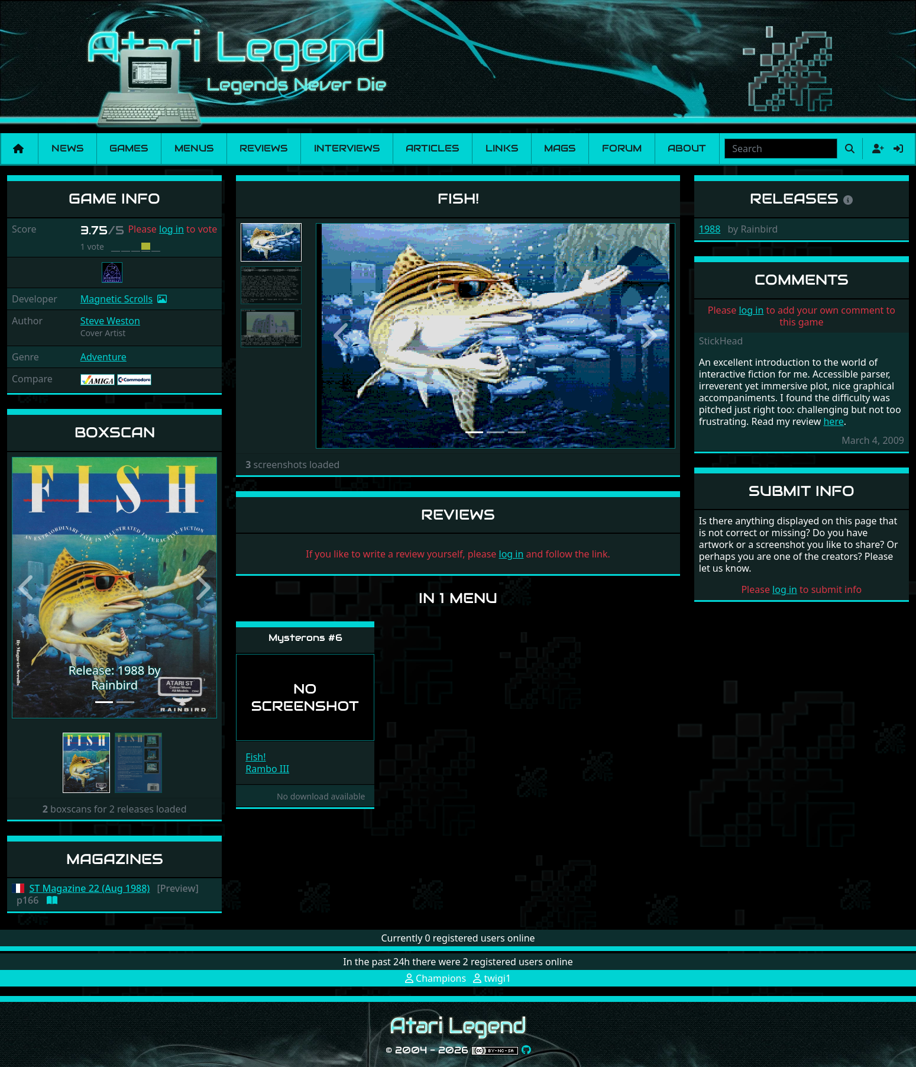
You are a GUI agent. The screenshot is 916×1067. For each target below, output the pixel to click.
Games (128, 148)
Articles (432, 148)
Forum (622, 148)
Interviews (347, 148)
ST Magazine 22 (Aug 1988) (90, 888)
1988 (710, 229)
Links (501, 148)
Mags (559, 148)
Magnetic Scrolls (116, 298)
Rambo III (267, 768)
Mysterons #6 (305, 637)
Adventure (103, 356)
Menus (193, 148)
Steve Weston (110, 320)
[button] (27, 588)
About (687, 148)
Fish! (255, 756)
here (833, 421)
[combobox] (780, 148)
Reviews (263, 148)
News (67, 148)
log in (171, 229)
